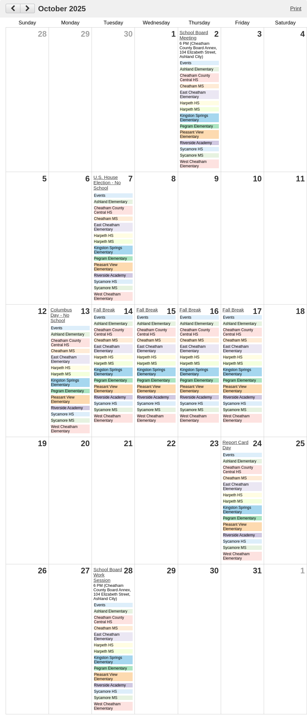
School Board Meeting (193, 35)
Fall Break (104, 309)
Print (295, 8)
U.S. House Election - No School (107, 182)
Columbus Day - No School (61, 315)
